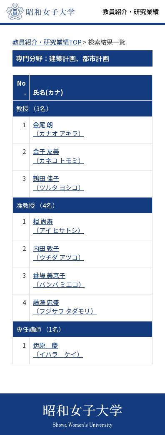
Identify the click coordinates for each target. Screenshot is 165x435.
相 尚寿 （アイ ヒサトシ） (58, 225)
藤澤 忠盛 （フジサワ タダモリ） (65, 306)
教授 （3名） (34, 108)
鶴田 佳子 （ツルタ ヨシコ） (58, 182)
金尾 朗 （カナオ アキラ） (58, 129)
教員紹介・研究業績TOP (47, 41)
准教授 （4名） (37, 205)
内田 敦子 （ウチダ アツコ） (58, 252)
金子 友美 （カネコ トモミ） (58, 155)
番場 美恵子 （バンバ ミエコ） (59, 279)
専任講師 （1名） (40, 329)
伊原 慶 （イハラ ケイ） (58, 349)
